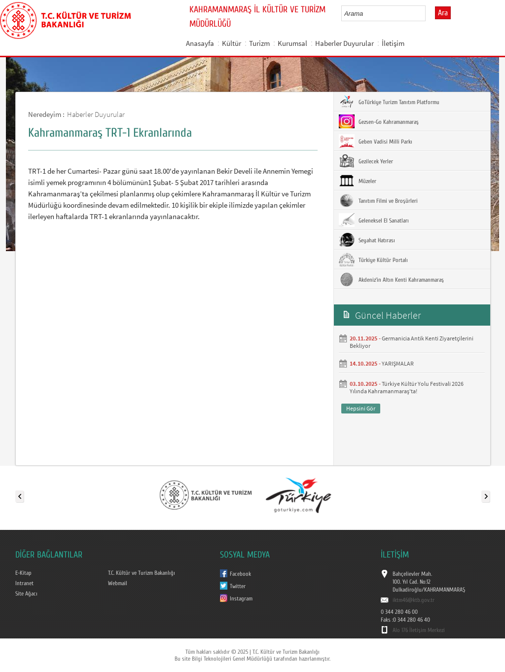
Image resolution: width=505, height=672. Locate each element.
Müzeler (357, 180)
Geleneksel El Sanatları (374, 220)
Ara (443, 12)
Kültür (231, 43)
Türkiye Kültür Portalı (373, 259)
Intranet (24, 583)
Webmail (117, 583)
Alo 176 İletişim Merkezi (419, 630)
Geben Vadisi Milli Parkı (375, 141)
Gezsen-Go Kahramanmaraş (379, 121)
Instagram (241, 598)
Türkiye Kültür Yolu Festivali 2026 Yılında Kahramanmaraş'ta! (407, 387)
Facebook (240, 573)
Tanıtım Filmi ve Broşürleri (378, 200)
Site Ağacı (26, 593)
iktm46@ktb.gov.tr (413, 600)
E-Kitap (23, 572)
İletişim (393, 43)
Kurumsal (292, 43)
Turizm (259, 43)
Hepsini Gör (360, 408)
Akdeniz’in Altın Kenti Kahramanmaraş (391, 279)
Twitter (238, 586)
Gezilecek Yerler (366, 161)
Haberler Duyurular (344, 43)
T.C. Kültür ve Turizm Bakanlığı (141, 572)
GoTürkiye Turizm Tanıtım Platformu (389, 102)
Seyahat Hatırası (367, 240)
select (428, 13)
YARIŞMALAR (398, 363)
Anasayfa (200, 43)
